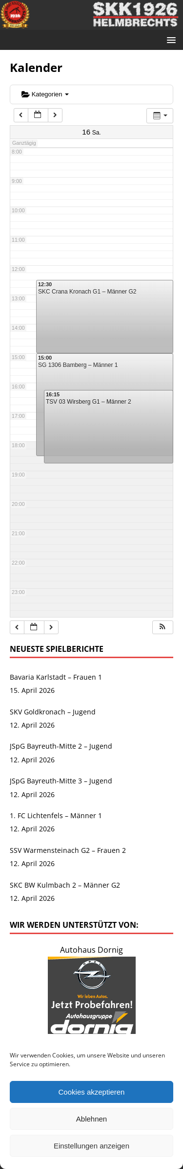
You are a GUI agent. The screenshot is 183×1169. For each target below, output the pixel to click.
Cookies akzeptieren (92, 1092)
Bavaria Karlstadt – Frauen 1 (56, 677)
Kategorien (45, 94)
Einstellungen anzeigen (91, 1146)
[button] (162, 627)
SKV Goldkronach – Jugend (53, 711)
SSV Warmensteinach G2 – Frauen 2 (68, 850)
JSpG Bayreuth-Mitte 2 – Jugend (61, 746)
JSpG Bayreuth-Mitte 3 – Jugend (61, 780)
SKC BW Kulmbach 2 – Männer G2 (65, 885)
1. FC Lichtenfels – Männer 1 (56, 815)
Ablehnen (91, 1119)
